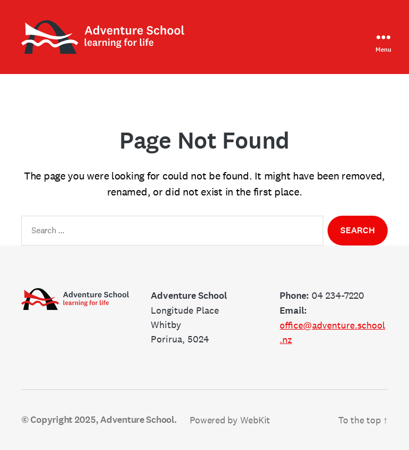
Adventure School (137, 419)
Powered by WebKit (230, 420)
